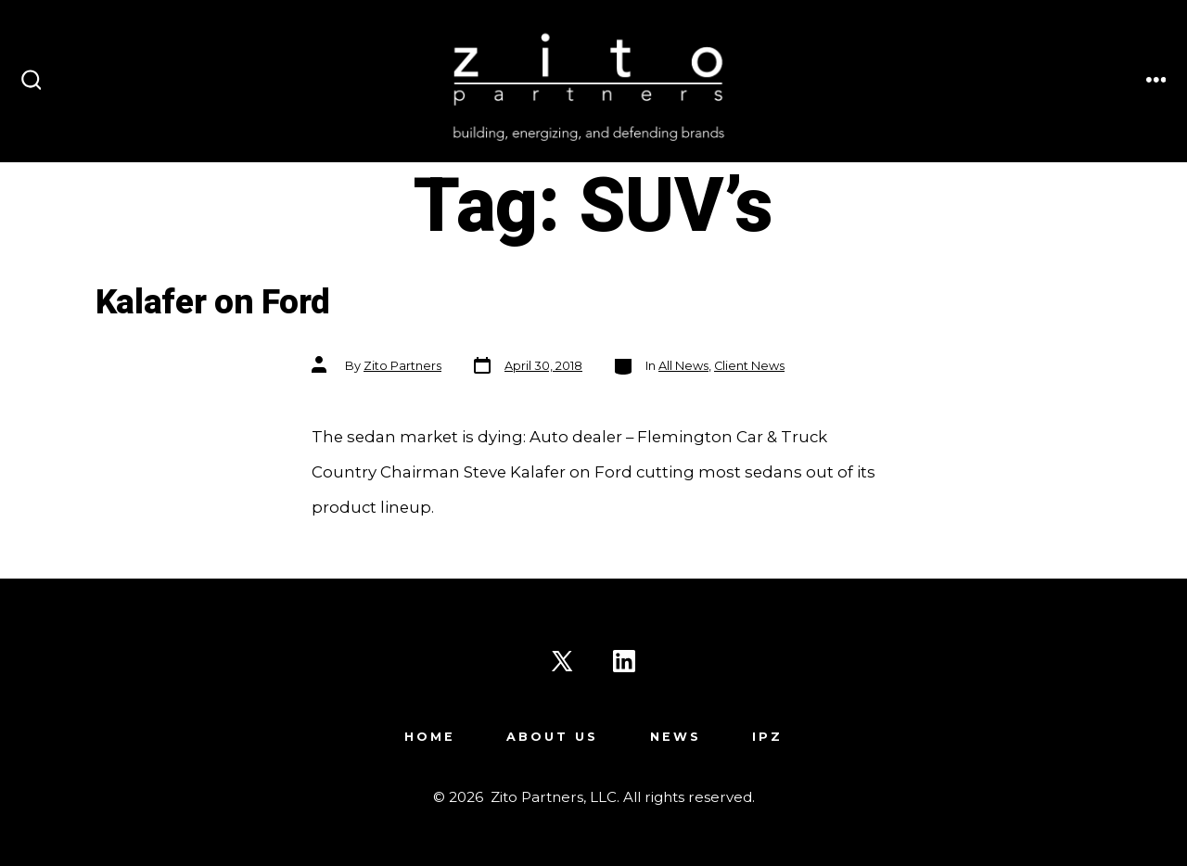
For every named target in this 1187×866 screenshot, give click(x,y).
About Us (552, 737)
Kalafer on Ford (213, 302)
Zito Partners (402, 366)
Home (429, 737)
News (675, 737)
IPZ (767, 737)
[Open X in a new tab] (562, 661)
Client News (749, 366)
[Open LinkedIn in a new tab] (624, 661)
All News (683, 366)
